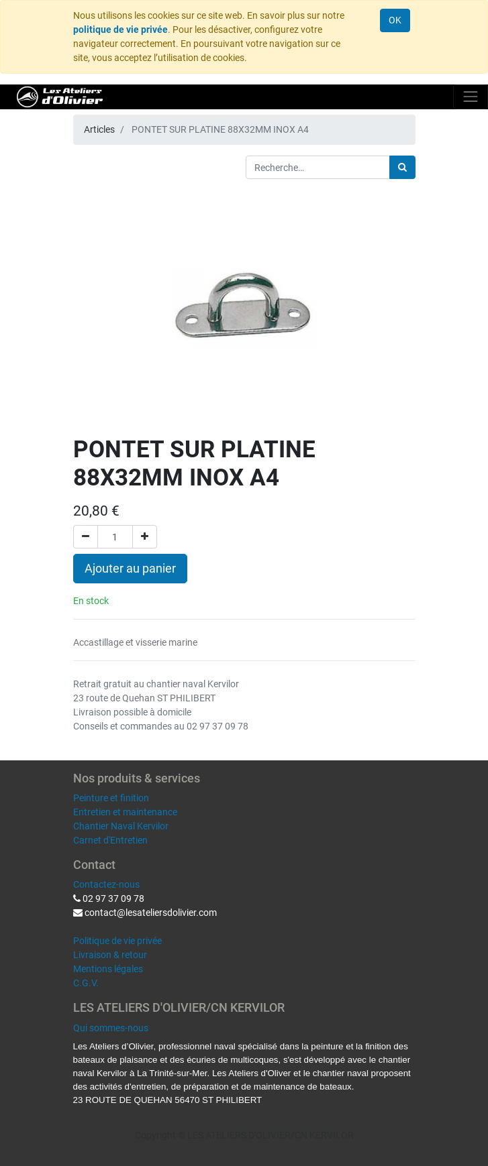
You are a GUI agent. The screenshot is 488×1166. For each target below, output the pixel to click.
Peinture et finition (111, 798)
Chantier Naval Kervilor (120, 826)
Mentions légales (108, 969)
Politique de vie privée (117, 940)
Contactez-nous (106, 884)
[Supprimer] (85, 536)
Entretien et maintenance (125, 812)
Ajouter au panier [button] (130, 568)
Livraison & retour (110, 954)
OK (395, 20)
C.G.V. (86, 983)
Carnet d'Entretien (110, 840)
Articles (99, 129)
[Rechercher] (402, 167)
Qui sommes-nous (110, 1028)
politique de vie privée (120, 29)
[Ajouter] (144, 536)
